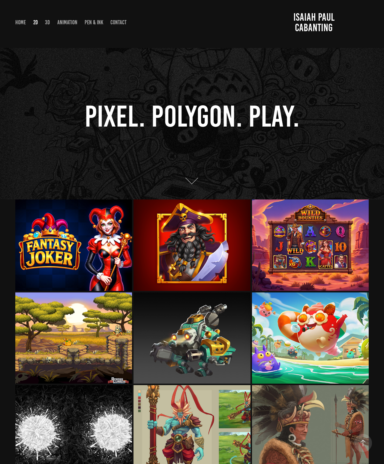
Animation (67, 22)
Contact (118, 22)
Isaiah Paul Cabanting (315, 22)
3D (47, 22)
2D (35, 22)
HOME (20, 22)
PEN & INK (94, 22)
